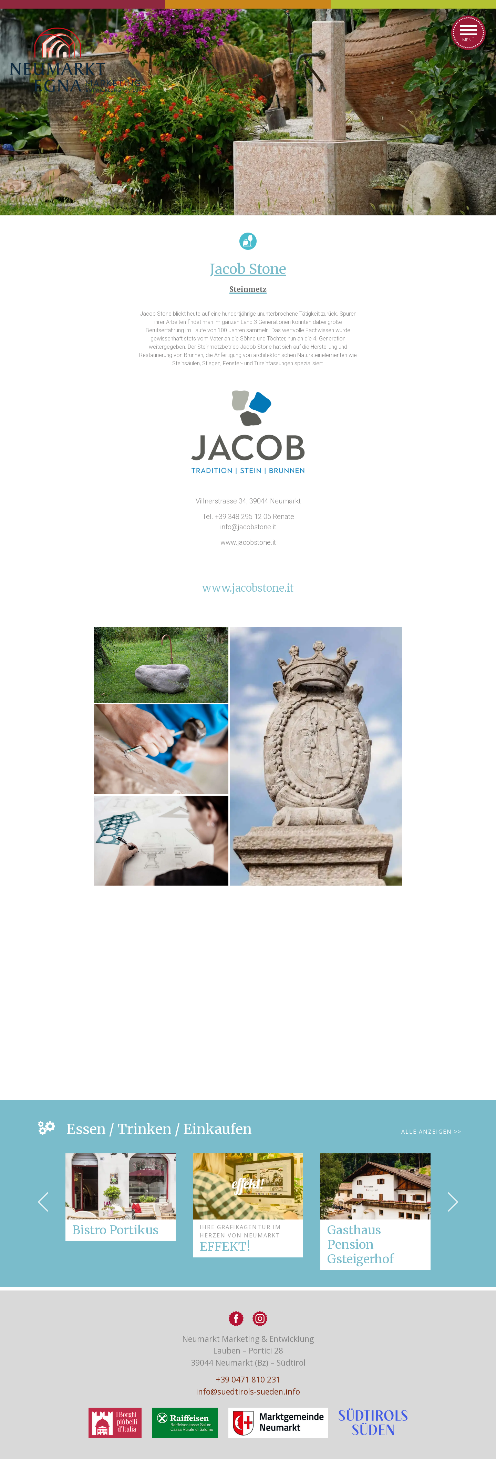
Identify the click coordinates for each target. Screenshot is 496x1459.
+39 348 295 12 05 (243, 516)
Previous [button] (43, 1202)
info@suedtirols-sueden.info (248, 1391)
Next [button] (453, 1202)
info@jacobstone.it (248, 527)
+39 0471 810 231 (248, 1379)
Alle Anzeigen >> (431, 1131)
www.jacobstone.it (248, 587)
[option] (248, 1205)
